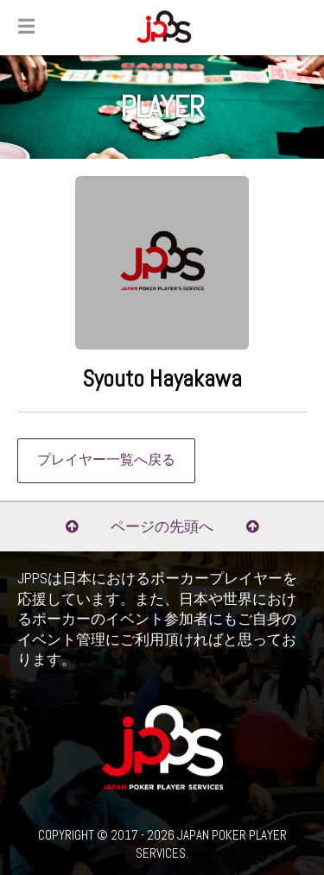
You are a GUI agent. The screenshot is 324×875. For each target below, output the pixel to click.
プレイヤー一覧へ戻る (106, 460)
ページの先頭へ (162, 527)
